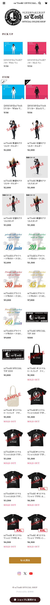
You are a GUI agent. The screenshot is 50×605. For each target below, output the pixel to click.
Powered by (25, 592)
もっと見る (25, 560)
